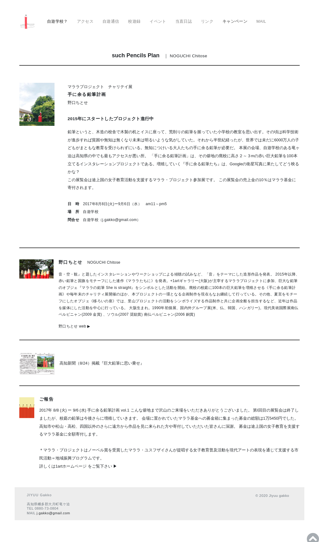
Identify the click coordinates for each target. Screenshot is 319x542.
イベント (158, 21)
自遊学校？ (57, 21)
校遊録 (134, 21)
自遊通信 (110, 21)
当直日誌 (183, 21)
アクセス (85, 21)
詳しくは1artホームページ (63, 466)
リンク (207, 21)
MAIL (261, 21)
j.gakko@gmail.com (53, 513)
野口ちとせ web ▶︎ (74, 326)
